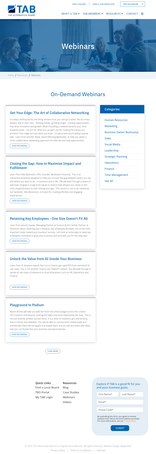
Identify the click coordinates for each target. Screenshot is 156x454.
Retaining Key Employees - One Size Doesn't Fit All (49, 218)
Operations (112, 162)
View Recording (19, 145)
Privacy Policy (129, 421)
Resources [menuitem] (113, 13)
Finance (110, 169)
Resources (23, 75)
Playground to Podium (27, 305)
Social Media (113, 144)
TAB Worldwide (130, 4)
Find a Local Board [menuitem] (47, 387)
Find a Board (79, 4)
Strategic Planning (116, 156)
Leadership (112, 150)
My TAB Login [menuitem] (44, 397)
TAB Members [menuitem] (92, 13)
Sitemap (101, 450)
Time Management (117, 175)
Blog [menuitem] (65, 387)
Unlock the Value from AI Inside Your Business (46, 258)
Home (11, 75)
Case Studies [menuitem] (71, 392)
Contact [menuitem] (132, 13)
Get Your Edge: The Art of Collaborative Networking (49, 112)
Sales (108, 138)
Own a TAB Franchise (104, 4)
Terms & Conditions (81, 450)
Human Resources (116, 120)
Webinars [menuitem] (69, 397)
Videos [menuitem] (67, 402)
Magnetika (126, 446)
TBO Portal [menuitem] (42, 392)
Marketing (111, 126)
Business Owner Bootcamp (122, 132)
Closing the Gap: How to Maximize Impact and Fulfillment (45, 165)
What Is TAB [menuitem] (69, 13)
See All (109, 181)
